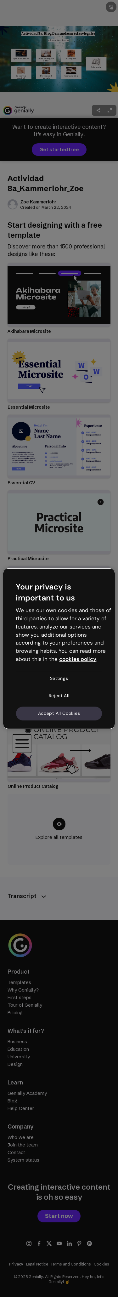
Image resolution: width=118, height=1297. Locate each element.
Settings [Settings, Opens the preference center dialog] (59, 678)
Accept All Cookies (59, 713)
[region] (59, 648)
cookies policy (77, 659)
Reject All (59, 695)
